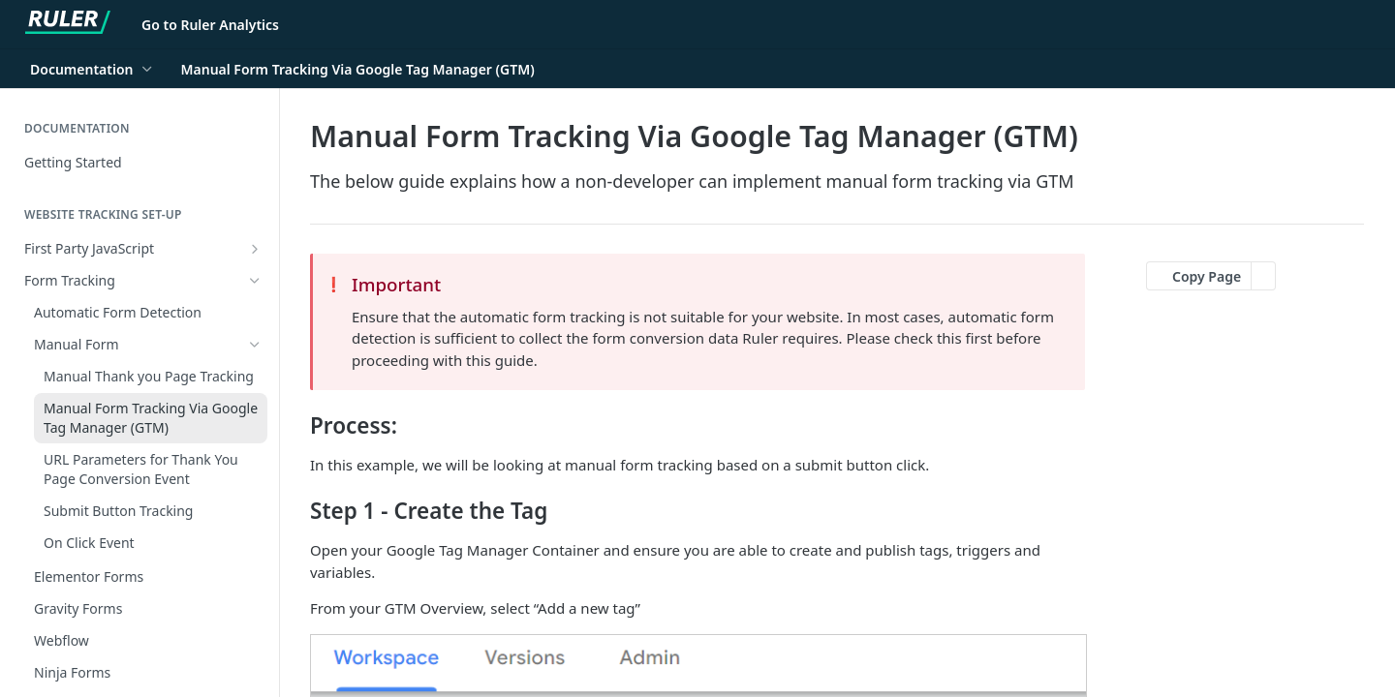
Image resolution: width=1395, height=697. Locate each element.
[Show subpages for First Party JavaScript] (255, 249)
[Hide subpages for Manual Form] (255, 344)
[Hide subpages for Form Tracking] (255, 280)
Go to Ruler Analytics (210, 24)
